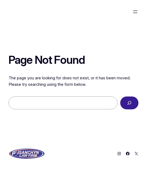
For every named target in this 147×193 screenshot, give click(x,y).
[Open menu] (135, 12)
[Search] (129, 102)
